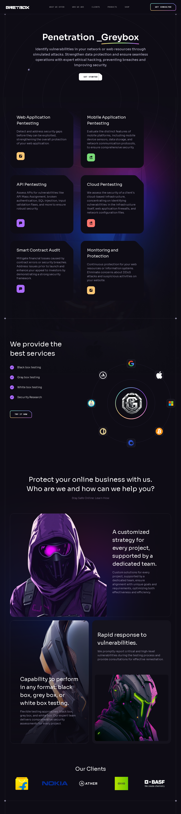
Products (112, 7)
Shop (127, 7)
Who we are (78, 7)
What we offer (56, 7)
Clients (96, 7)
